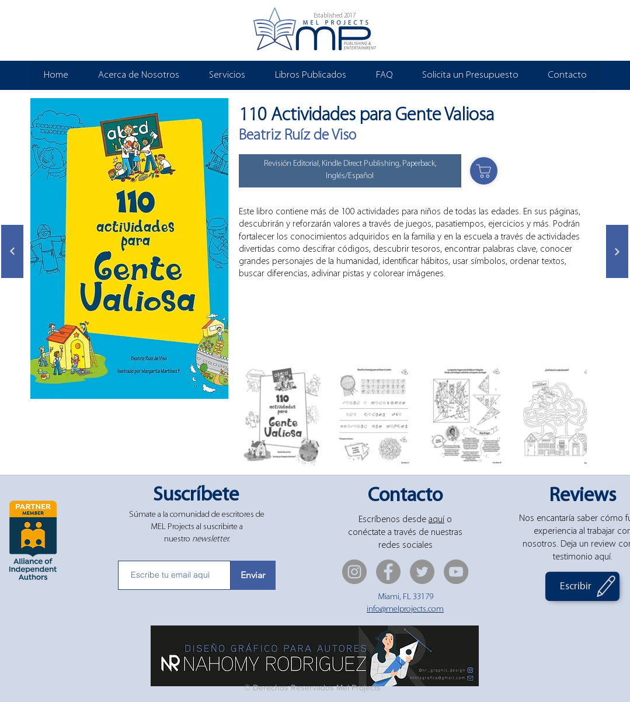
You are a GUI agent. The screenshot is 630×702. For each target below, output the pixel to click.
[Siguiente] (12, 251)
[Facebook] (388, 571)
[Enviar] (253, 575)
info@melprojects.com (405, 609)
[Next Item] (566, 415)
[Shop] (483, 171)
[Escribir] (582, 586)
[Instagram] (354, 571)
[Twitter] (422, 571)
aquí (436, 519)
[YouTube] (456, 571)
